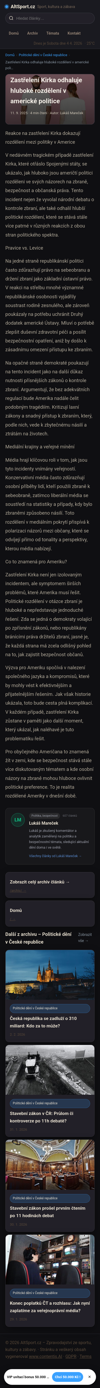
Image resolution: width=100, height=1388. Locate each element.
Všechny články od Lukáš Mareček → (55, 856)
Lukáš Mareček (43, 823)
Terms (85, 1356)
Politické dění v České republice (43, 55)
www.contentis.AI (45, 1356)
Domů (14, 33)
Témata (52, 33)
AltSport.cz (23, 6)
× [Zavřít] (89, 1376)
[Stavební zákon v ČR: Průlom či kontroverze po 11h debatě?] (50, 1091)
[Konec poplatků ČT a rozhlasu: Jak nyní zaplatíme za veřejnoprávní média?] (50, 1281)
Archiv (32, 33)
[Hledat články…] (53, 18)
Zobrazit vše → (85, 937)
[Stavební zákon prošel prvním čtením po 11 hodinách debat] (50, 1186)
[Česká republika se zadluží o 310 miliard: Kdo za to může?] (50, 996)
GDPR (70, 1356)
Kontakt (74, 33)
